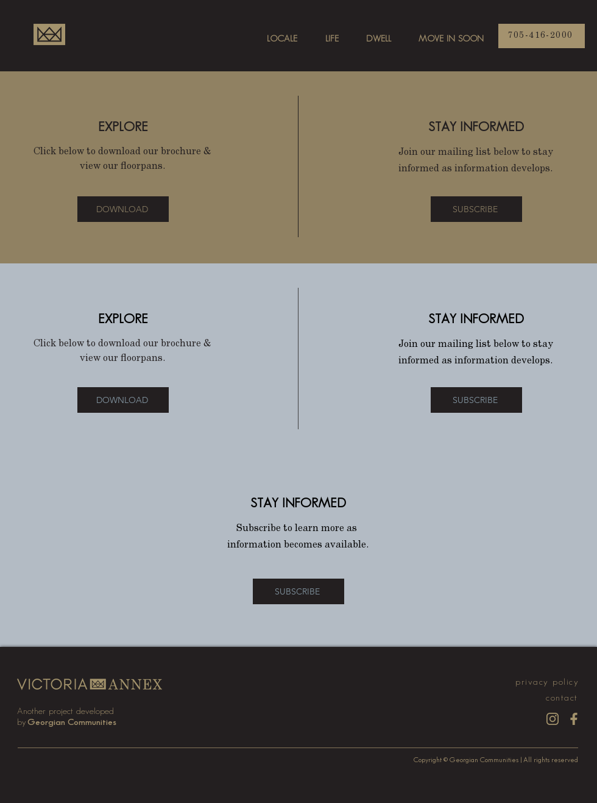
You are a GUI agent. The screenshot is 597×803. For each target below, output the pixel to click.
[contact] (563, 697)
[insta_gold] (552, 719)
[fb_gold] (574, 719)
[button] (476, 209)
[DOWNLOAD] (123, 209)
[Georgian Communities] (73, 722)
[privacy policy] (545, 682)
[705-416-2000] (541, 36)
